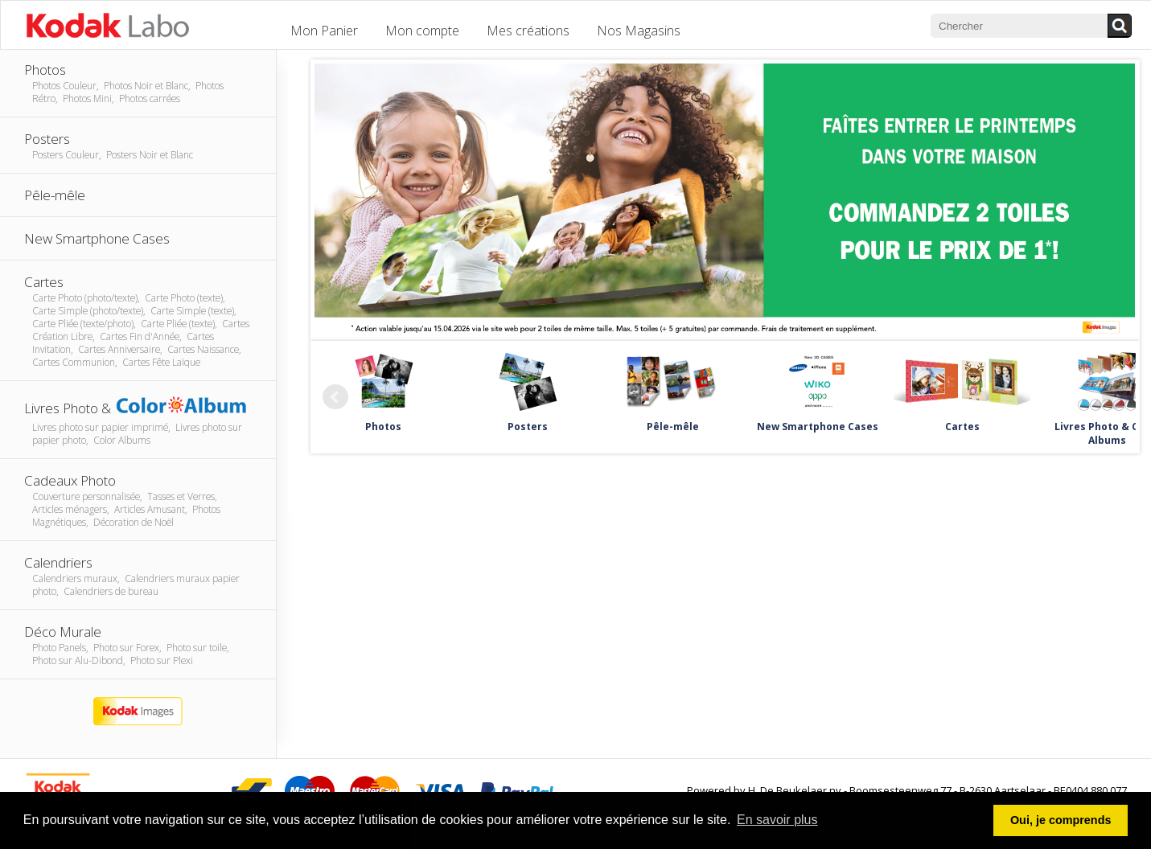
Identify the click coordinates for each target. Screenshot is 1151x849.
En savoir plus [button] (777, 819)
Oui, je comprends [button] (1061, 820)
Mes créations (528, 30)
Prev (335, 397)
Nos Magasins (638, 30)
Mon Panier (324, 30)
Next (1115, 397)
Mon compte (422, 30)
